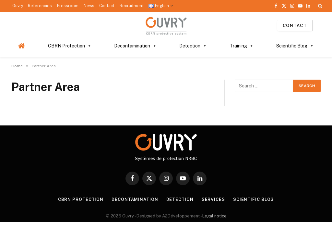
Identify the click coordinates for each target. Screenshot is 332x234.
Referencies (40, 6)
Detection (193, 45)
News (89, 6)
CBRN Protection (69, 45)
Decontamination (135, 45)
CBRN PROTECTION (80, 199)
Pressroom (67, 6)
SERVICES (213, 199)
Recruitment (132, 6)
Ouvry (17, 6)
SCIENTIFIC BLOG (253, 199)
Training (242, 45)
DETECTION (180, 199)
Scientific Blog (295, 45)
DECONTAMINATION (135, 199)
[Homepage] (22, 45)
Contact (106, 6)
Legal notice (214, 216)
